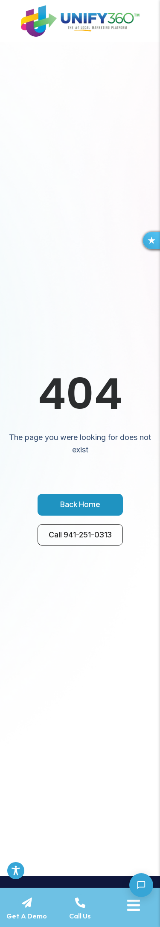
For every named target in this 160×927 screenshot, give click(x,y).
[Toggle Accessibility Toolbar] (15, 870)
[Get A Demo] (26, 902)
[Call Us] (80, 902)
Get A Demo (26, 916)
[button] (151, 240)
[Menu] (133, 905)
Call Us (80, 916)
